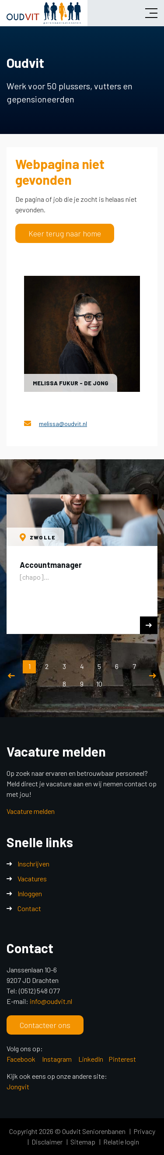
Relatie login (121, 1141)
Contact (29, 908)
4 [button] (82, 666)
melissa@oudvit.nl (63, 423)
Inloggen (29, 893)
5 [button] (99, 666)
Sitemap (82, 1141)
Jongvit (18, 1086)
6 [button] (117, 666)
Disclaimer (47, 1141)
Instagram (57, 1059)
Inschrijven (33, 863)
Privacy (144, 1131)
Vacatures (32, 878)
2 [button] (47, 666)
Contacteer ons (45, 1025)
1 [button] (29, 666)
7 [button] (134, 666)
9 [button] (82, 684)
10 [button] (99, 684)
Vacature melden (31, 811)
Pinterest (122, 1059)
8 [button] (64, 684)
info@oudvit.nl (51, 1001)
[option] (82, 564)
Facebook (21, 1059)
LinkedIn (90, 1059)
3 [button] (64, 666)
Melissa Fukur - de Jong (70, 383)
